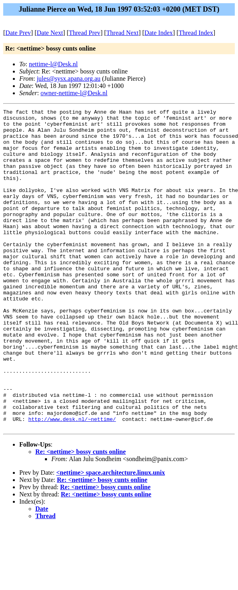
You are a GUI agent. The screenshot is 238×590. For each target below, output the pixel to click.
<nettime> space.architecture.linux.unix (110, 536)
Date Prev (18, 32)
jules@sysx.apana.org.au (68, 78)
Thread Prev (84, 32)
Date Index (158, 32)
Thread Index (196, 32)
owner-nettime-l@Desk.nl (74, 93)
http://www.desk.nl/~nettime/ (72, 481)
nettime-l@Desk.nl (53, 64)
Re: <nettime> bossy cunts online (80, 515)
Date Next (50, 32)
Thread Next (122, 32)
